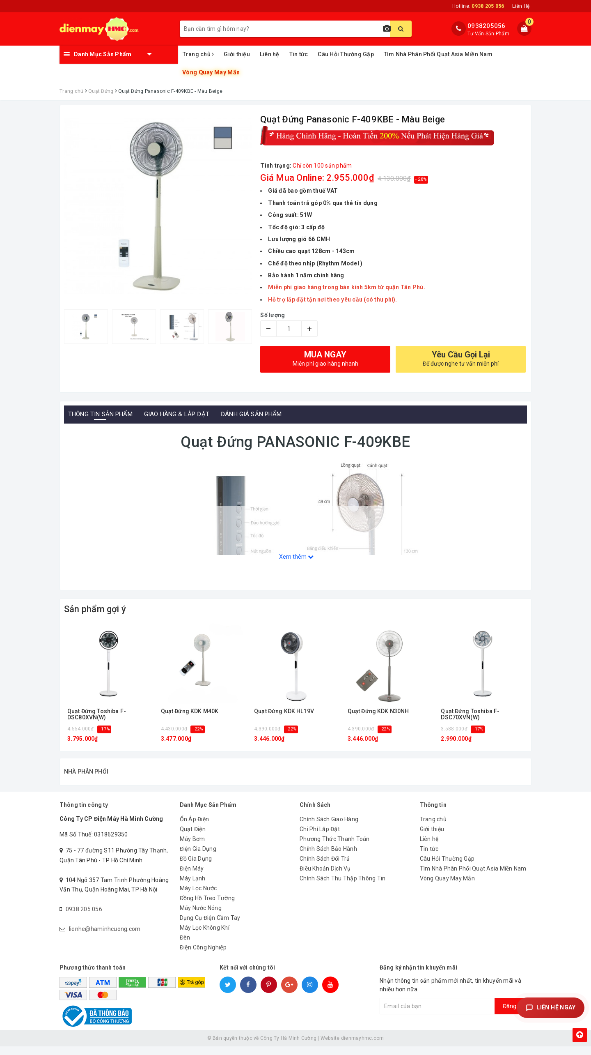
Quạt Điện (193, 837)
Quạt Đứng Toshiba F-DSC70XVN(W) (470, 714)
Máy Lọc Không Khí (204, 936)
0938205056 (486, 26)
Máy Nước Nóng (201, 916)
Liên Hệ (520, 6)
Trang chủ (198, 54)
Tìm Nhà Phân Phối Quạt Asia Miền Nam (438, 54)
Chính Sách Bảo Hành (328, 857)
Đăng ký (513, 1014)
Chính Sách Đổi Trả (325, 867)
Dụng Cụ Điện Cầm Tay (210, 926)
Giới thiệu (237, 54)
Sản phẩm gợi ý (95, 609)
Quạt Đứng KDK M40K (190, 711)
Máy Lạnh (193, 887)
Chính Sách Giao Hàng (329, 828)
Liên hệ (269, 54)
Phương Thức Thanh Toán (335, 847)
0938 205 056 (84, 917)
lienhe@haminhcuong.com (105, 937)
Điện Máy (192, 877)
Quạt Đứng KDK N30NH (378, 711)
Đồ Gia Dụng (196, 867)
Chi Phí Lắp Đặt (320, 837)
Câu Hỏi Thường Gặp (346, 54)
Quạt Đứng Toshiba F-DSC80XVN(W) (96, 714)
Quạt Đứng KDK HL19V (284, 711)
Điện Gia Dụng (198, 857)
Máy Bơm (192, 847)
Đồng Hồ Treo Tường (207, 906)
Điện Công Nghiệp (203, 956)
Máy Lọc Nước (198, 897)
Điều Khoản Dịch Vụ (325, 877)
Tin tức (298, 54)
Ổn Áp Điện (194, 828)
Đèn (185, 946)
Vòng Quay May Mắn (210, 72)
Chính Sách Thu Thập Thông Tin (342, 887)
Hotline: (478, 6)
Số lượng (272, 315)
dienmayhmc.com (362, 1047)
